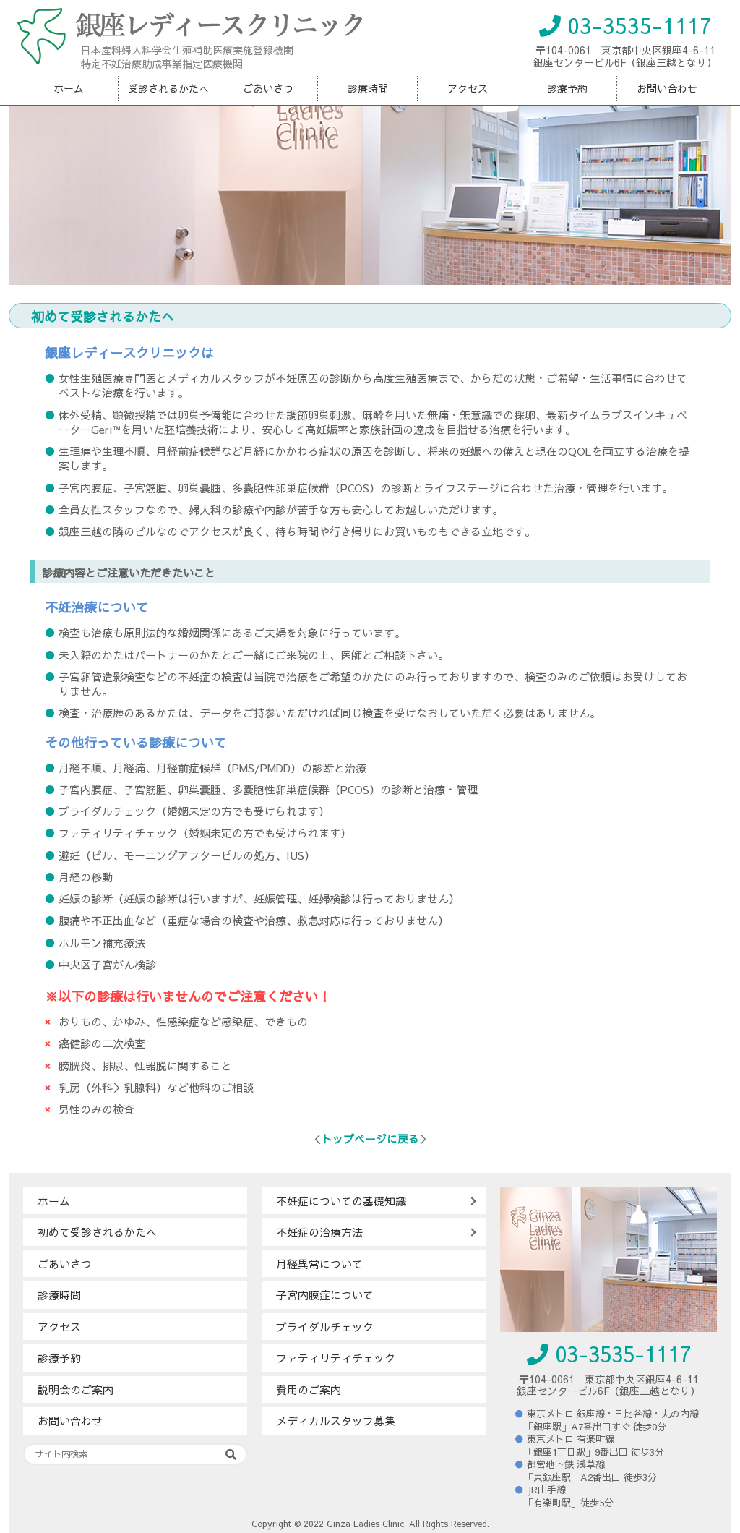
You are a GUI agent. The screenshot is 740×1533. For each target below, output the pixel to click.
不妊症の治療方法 (319, 1231)
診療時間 (368, 88)
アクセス (467, 88)
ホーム (68, 88)
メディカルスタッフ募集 (335, 1420)
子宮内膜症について (325, 1294)
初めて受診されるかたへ (97, 1231)
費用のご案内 (308, 1389)
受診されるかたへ (168, 88)
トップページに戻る (370, 1138)
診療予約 (567, 88)
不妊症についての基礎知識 (341, 1200)
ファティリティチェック (335, 1357)
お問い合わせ (667, 88)
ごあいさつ (268, 88)
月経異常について (319, 1263)
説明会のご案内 (75, 1389)
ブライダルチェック (325, 1326)
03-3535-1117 (625, 25)
